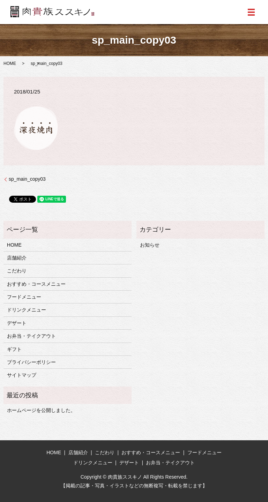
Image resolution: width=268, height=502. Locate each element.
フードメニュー (24, 297)
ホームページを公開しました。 (41, 410)
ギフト (14, 349)
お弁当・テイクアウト (31, 336)
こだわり (17, 271)
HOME (9, 63)
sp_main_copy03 (27, 179)
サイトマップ (21, 375)
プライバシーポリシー (31, 362)
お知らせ (149, 245)
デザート (17, 323)
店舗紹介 (17, 258)
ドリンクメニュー (26, 310)
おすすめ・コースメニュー (36, 284)
